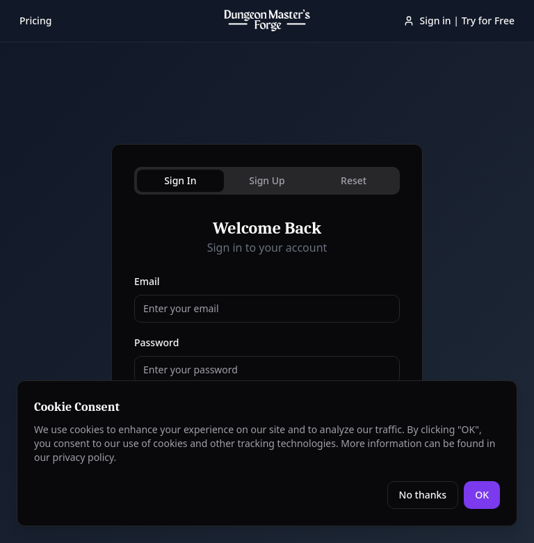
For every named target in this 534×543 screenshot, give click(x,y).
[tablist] (267, 181)
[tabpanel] (267, 339)
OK (482, 494)
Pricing (35, 20)
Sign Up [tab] (267, 180)
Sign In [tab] (180, 180)
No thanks (423, 494)
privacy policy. (85, 457)
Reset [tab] (353, 180)
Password (156, 342)
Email (147, 281)
